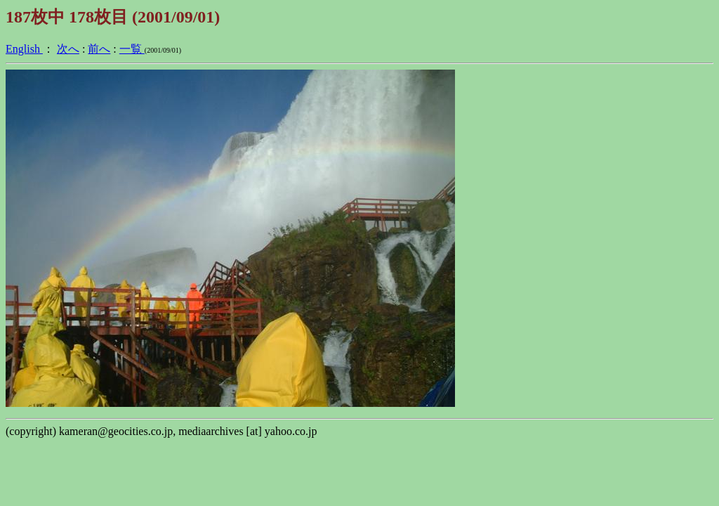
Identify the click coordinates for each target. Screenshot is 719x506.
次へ (68, 49)
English (24, 49)
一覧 (132, 49)
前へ (99, 49)
